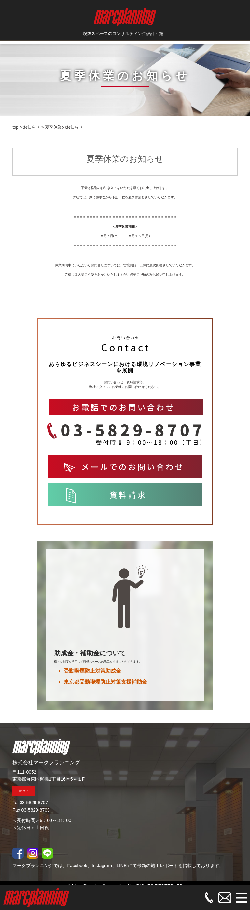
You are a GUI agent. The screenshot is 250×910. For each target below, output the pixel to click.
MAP (23, 791)
